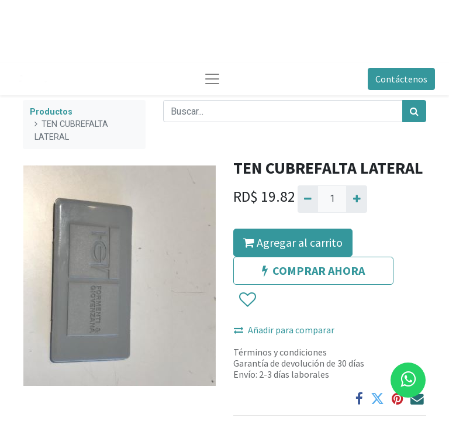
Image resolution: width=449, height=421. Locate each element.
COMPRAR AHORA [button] (313, 270)
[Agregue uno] (356, 198)
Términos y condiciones (280, 352)
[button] (247, 300)
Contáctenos (401, 79)
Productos (51, 112)
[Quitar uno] (308, 198)
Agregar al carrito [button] (293, 242)
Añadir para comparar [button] (284, 330)
